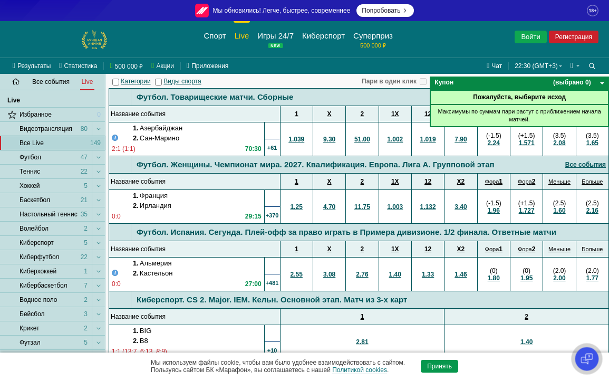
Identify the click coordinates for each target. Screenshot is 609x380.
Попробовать (385, 10)
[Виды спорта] (158, 82)
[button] (575, 66)
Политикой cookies (359, 370)
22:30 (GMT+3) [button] (536, 66)
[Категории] (115, 82)
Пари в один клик (389, 81)
